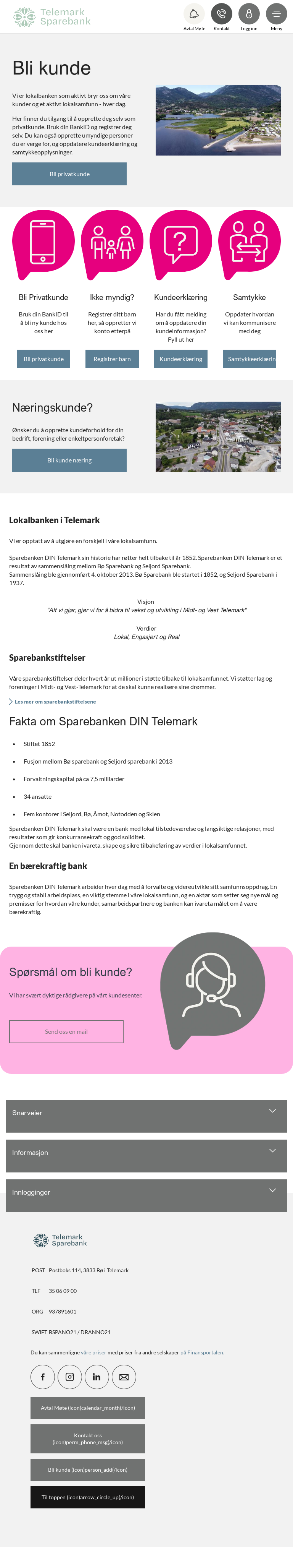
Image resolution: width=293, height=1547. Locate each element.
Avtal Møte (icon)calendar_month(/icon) (88, 1407)
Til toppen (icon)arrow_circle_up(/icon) (88, 1497)
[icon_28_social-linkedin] (97, 1377)
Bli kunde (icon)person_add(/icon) (87, 1469)
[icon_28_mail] (124, 1377)
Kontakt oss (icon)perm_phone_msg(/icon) (88, 1438)
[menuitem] (53, 16)
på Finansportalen (201, 1352)
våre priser (93, 1352)
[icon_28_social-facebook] (43, 1377)
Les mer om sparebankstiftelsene (55, 701)
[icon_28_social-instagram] (70, 1377)
